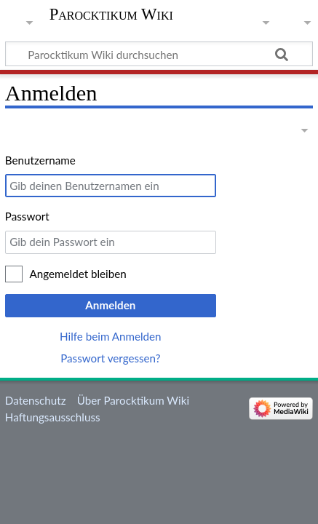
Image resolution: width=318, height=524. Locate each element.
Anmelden (110, 304)
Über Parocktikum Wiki (133, 400)
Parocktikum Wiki (111, 14)
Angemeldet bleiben (78, 273)
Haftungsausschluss (52, 417)
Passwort (27, 216)
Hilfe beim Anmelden (111, 336)
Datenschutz (35, 400)
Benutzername (40, 160)
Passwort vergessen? (110, 358)
